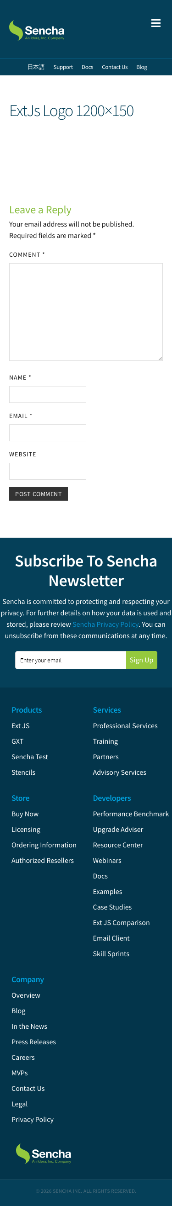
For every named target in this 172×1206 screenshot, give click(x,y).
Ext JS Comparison (121, 922)
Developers (112, 798)
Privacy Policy (32, 1119)
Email (21, 416)
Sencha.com (56, 29)
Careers (23, 1057)
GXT (17, 741)
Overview (25, 995)
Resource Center (118, 845)
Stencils (23, 772)
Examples (107, 891)
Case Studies (112, 907)
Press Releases (33, 1042)
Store (20, 798)
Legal (19, 1104)
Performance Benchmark (131, 814)
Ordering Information (44, 845)
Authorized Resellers (42, 860)
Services (107, 709)
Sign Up (142, 660)
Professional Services (125, 725)
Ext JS (20, 725)
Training (105, 741)
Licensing (25, 829)
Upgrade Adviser (118, 829)
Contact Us (27, 1088)
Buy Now (25, 814)
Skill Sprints (111, 953)
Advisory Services (119, 772)
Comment (27, 254)
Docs (100, 876)
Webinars (107, 860)
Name (20, 377)
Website (22, 454)
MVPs (19, 1073)
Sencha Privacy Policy (105, 624)
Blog (18, 1011)
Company (27, 979)
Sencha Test (29, 757)
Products (26, 709)
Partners (106, 757)
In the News (29, 1026)
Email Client (111, 938)
